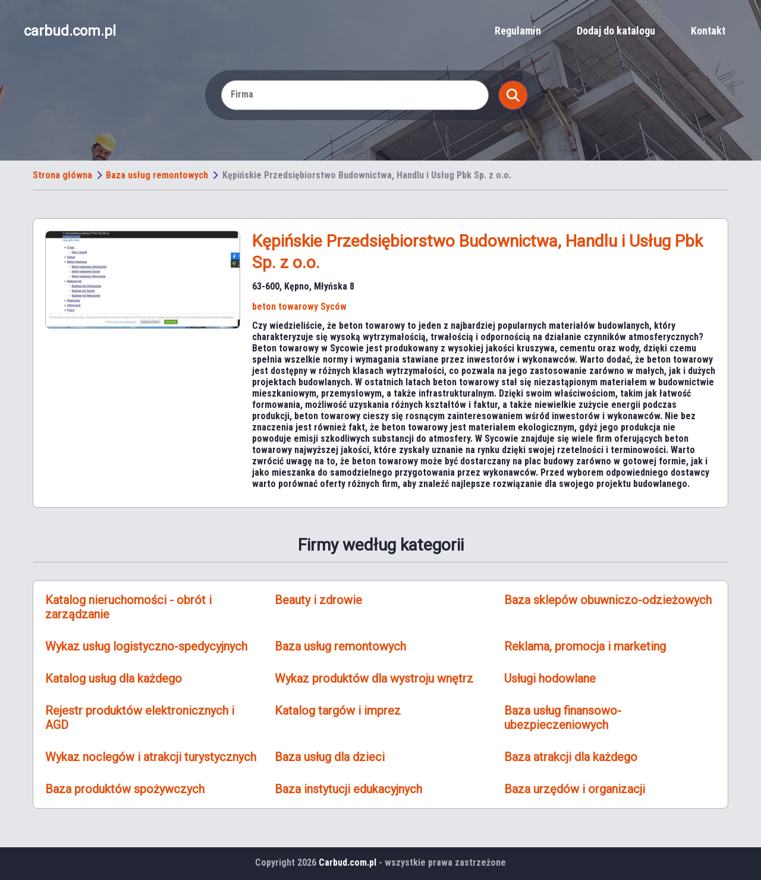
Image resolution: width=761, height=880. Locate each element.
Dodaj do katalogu (616, 30)
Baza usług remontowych (157, 175)
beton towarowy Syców (299, 306)
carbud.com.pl (70, 31)
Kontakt (708, 30)
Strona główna (62, 175)
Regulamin (518, 30)
